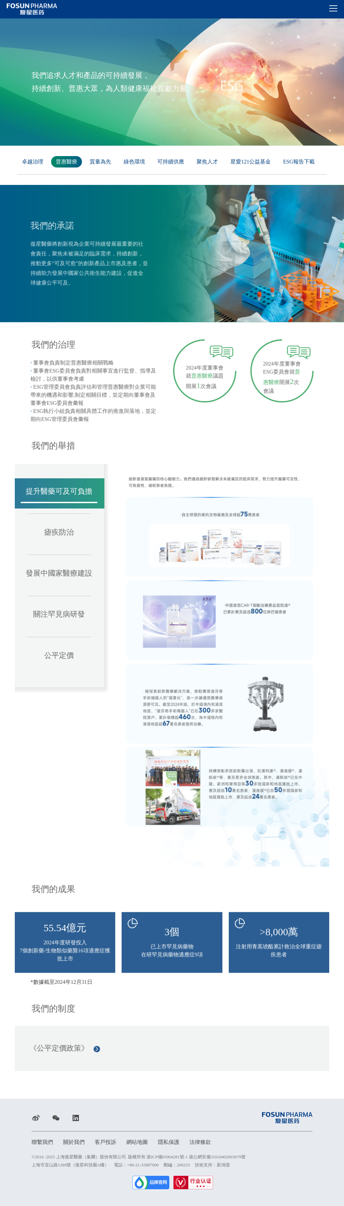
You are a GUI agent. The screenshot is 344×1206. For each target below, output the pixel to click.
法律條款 (200, 1142)
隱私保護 (168, 1142)
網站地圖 (137, 1142)
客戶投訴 (105, 1142)
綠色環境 (134, 161)
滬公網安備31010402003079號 (217, 1156)
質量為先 (100, 161)
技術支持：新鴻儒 (212, 1164)
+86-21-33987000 (143, 1164)
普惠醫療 (66, 161)
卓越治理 (32, 161)
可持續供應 (170, 161)
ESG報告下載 (299, 161)
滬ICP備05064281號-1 (166, 1156)
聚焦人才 (207, 161)
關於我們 (74, 1142)
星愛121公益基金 (250, 161)
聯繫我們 (42, 1142)
